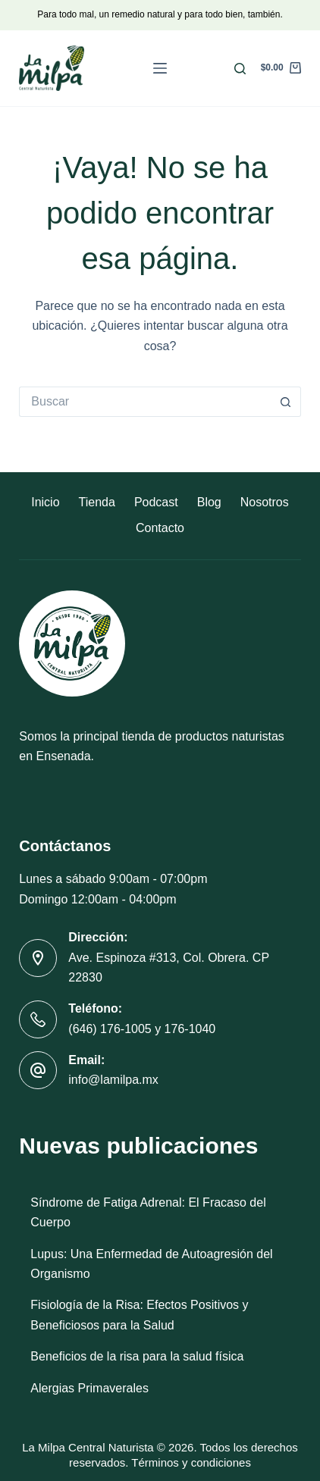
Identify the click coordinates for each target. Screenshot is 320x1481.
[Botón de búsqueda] (286, 402)
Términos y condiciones (191, 1462)
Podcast (156, 502)
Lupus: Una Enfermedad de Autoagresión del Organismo (151, 1264)
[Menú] (160, 68)
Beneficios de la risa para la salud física (136, 1356)
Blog (209, 502)
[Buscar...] (144, 402)
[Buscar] (240, 68)
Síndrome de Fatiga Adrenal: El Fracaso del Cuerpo (147, 1212)
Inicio (45, 502)
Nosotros (264, 502)
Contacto (160, 527)
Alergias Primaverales (89, 1388)
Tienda (97, 502)
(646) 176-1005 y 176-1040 (141, 1028)
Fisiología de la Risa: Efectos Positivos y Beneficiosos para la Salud (139, 1314)
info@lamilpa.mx (113, 1079)
